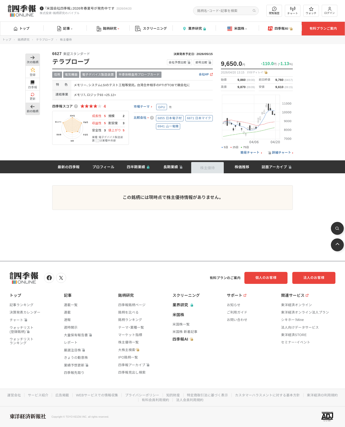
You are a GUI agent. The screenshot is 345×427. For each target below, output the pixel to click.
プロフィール (103, 167)
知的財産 (173, 395)
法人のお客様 (313, 278)
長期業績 (170, 167)
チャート (292, 10)
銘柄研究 (108, 28)
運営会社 (14, 395)
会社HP (204, 74)
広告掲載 (62, 395)
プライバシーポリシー (142, 395)
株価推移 (242, 167)
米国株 (237, 29)
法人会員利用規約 (189, 400)
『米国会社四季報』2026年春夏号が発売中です (80, 8)
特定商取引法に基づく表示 (207, 395)
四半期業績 (136, 167)
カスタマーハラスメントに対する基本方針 (267, 395)
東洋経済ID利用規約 (322, 395)
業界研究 (194, 28)
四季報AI (280, 28)
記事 (64, 28)
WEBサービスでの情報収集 (97, 395)
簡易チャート (250, 152)
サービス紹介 (38, 395)
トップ (21, 28)
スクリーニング (151, 29)
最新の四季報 (69, 167)
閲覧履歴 (274, 11)
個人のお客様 (265, 278)
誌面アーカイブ (274, 167)
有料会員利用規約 (155, 400)
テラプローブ (44, 39)
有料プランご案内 (323, 28)
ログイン (329, 10)
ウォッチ (311, 11)
